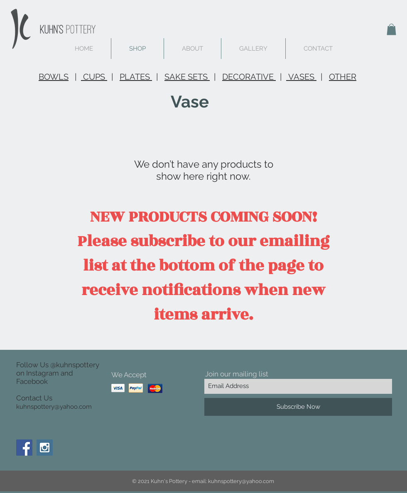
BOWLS (54, 77)
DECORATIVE (249, 77)
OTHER (342, 77)
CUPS (94, 77)
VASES (301, 77)
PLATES (136, 77)
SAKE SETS (187, 77)
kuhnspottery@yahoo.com (54, 406)
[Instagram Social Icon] (45, 447)
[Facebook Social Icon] (24, 447)
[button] (391, 29)
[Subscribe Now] (298, 407)
